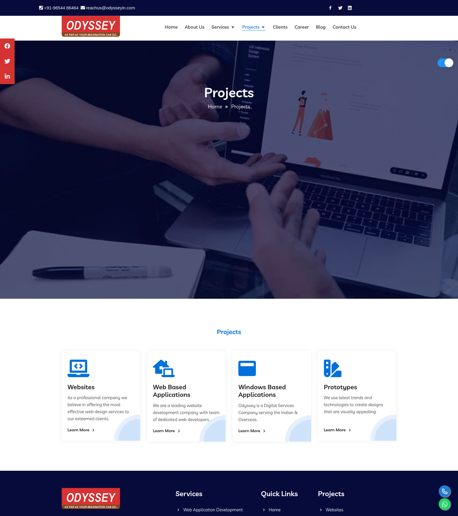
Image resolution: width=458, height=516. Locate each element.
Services (220, 27)
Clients (280, 27)
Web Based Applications (171, 391)
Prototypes (340, 387)
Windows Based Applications (262, 391)
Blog (321, 27)
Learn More (81, 430)
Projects (251, 27)
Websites (81, 387)
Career (301, 27)
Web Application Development (209, 509)
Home (171, 27)
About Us (194, 27)
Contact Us (344, 27)
